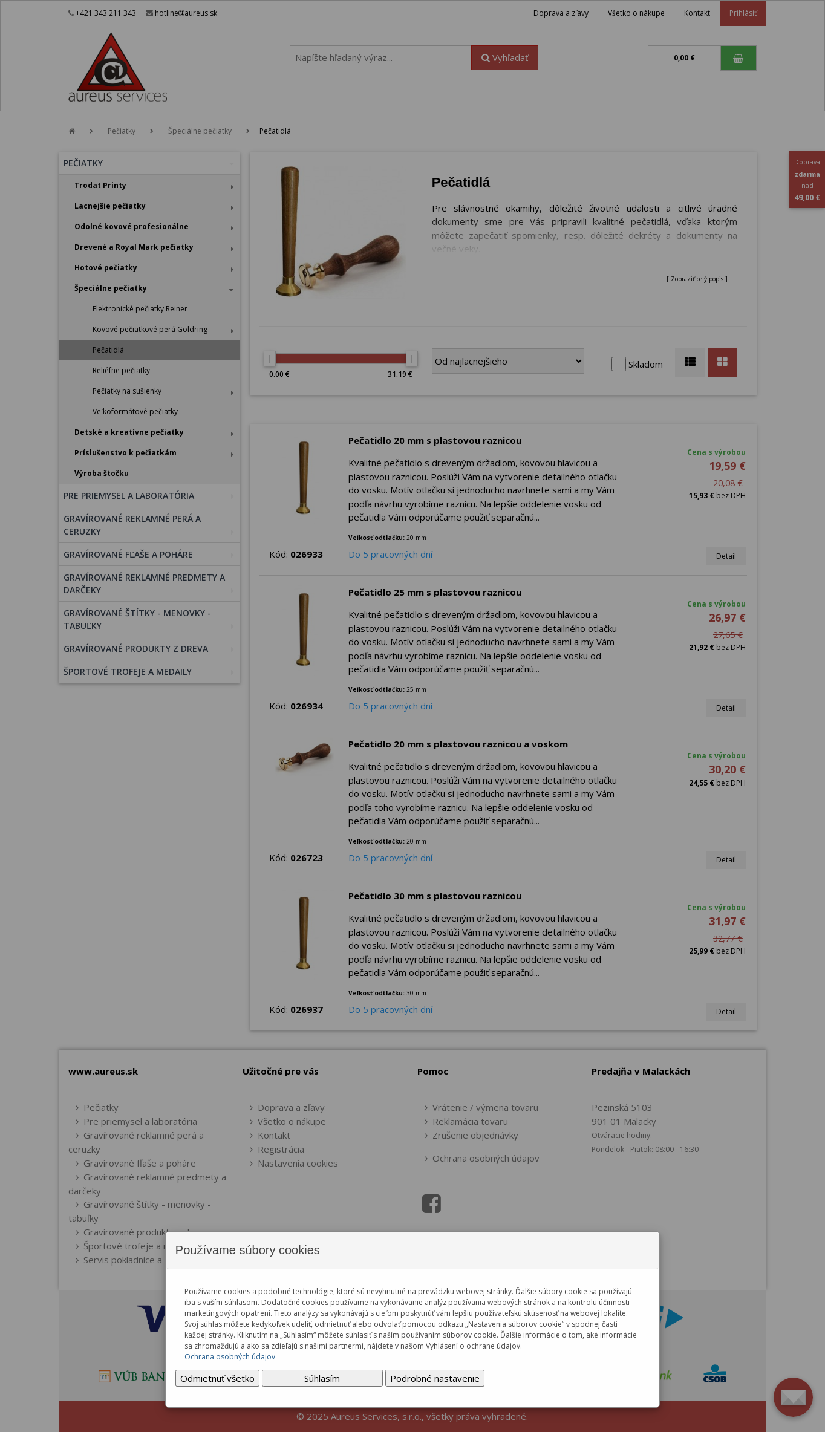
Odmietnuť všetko (217, 1378)
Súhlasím (322, 1378)
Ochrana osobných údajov (229, 1357)
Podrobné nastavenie (435, 1378)
